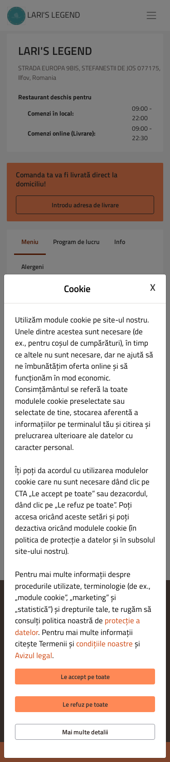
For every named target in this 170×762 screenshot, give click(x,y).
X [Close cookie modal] (152, 287)
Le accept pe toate (85, 676)
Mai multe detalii (85, 732)
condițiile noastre (104, 644)
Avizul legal (33, 655)
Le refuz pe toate (85, 704)
